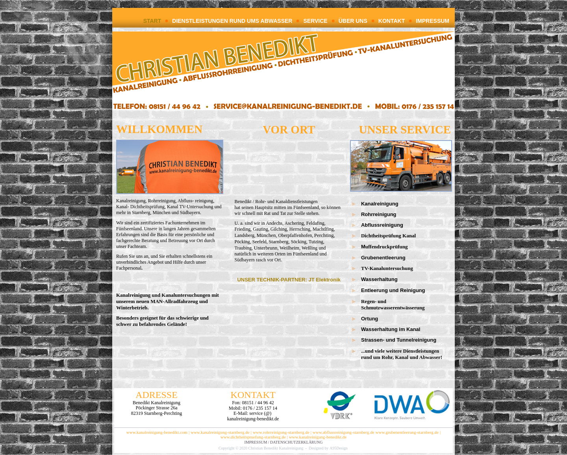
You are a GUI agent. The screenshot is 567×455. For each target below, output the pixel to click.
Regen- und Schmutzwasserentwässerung (402, 304)
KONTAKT (391, 21)
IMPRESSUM (432, 21)
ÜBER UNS (353, 21)
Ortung (369, 319)
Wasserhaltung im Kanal (391, 329)
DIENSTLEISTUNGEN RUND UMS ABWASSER (232, 21)
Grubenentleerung (383, 258)
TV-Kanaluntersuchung (387, 268)
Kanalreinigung (379, 204)
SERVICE (315, 21)
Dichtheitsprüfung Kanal (388, 236)
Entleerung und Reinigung (393, 290)
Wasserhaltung (379, 279)
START (152, 21)
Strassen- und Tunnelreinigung (398, 340)
